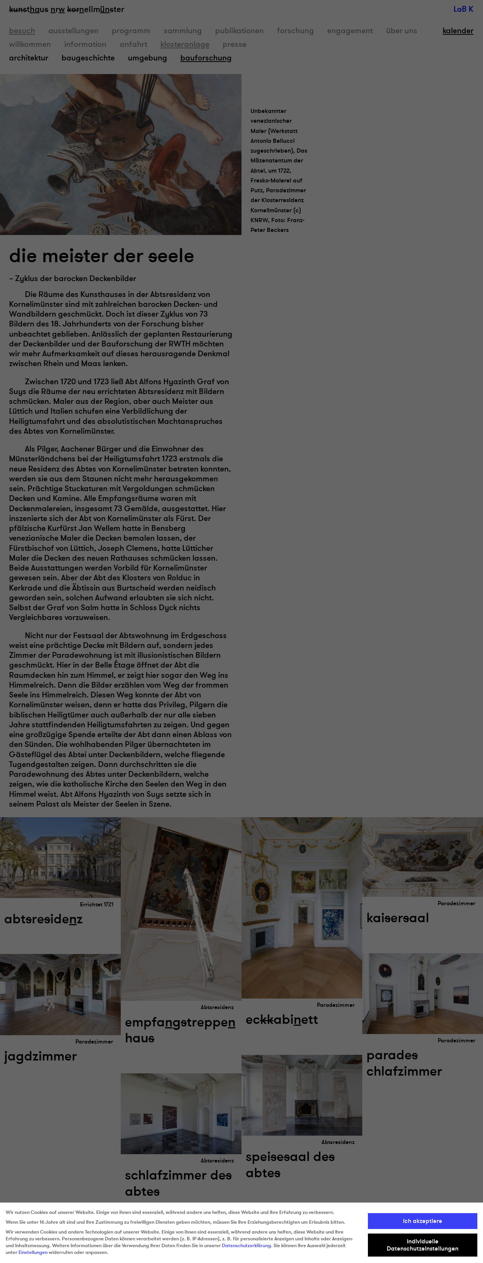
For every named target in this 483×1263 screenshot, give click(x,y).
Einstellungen (33, 1252)
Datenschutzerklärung (246, 1245)
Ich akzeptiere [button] (422, 1221)
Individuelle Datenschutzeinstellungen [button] (422, 1244)
